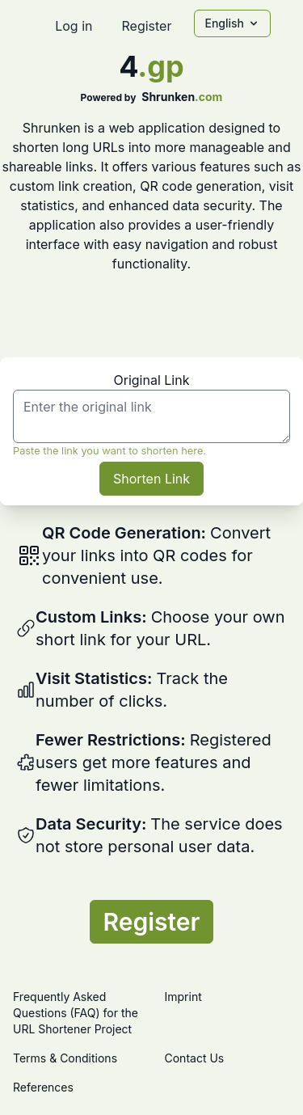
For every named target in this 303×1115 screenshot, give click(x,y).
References (43, 1087)
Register (146, 26)
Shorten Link (151, 479)
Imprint (183, 996)
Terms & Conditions (65, 1058)
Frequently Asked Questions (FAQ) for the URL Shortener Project (75, 1013)
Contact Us (195, 1058)
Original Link (152, 380)
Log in (73, 26)
